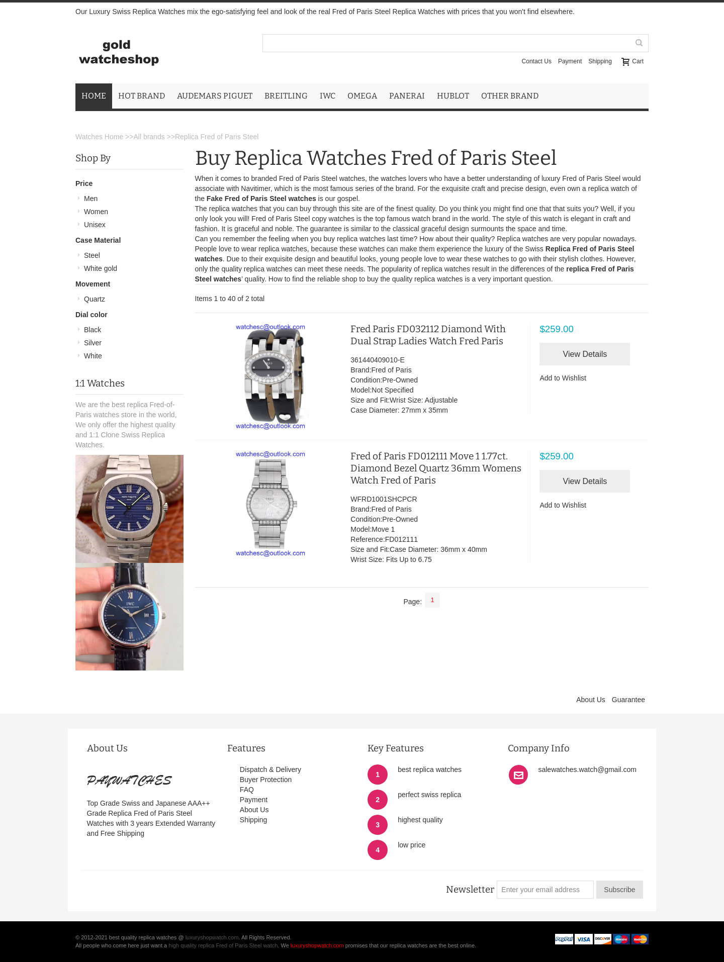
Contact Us (537, 61)
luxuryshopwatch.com (212, 937)
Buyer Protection (266, 780)
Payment (570, 61)
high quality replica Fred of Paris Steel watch (223, 945)
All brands (148, 137)
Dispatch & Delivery (270, 769)
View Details (585, 354)
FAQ (247, 790)
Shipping (600, 61)
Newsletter (470, 889)
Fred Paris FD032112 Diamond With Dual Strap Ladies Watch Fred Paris (428, 335)
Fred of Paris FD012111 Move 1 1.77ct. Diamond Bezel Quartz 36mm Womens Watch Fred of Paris (435, 468)
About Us (590, 700)
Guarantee (628, 700)
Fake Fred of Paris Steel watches (261, 199)
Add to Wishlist (562, 378)
